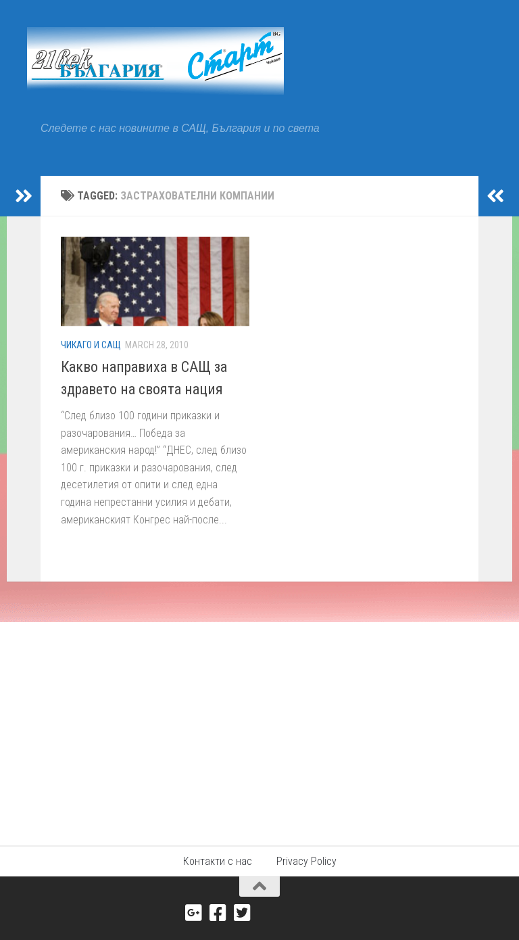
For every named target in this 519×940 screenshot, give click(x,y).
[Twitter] (242, 912)
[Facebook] (218, 912)
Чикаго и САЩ (91, 344)
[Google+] (193, 912)
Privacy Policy (306, 861)
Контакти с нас (217, 861)
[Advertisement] (259, 723)
